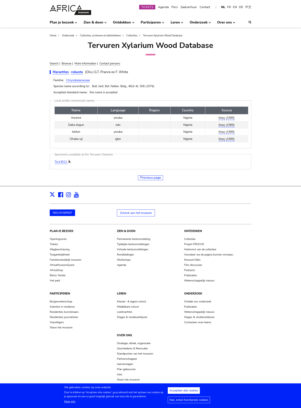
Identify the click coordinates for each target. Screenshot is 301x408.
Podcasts (189, 270)
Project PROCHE (194, 244)
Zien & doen (126, 231)
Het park (55, 280)
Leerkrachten (124, 312)
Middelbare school (128, 307)
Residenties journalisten (64, 317)
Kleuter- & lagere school (131, 301)
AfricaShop (56, 270)
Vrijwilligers (57, 322)
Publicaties (190, 275)
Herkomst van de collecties (200, 249)
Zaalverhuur (188, 7)
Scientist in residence (62, 307)
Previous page (150, 177)
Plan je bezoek (61, 231)
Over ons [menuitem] (226, 24)
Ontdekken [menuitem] (123, 24)
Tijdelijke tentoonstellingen (133, 244)
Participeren (60, 293)
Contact (205, 7)
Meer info (69, 402)
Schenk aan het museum (136, 213)
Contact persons (109, 63)
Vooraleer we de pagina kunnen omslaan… (209, 254)
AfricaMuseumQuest (62, 265)
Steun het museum (61, 327)
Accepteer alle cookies (184, 392)
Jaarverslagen (125, 364)
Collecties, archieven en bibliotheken (100, 35)
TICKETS (147, 7)
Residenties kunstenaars (64, 312)
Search (54, 63)
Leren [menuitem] (177, 24)
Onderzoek (68, 35)
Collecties (131, 35)
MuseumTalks (192, 260)
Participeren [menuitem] (152, 24)
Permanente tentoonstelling (133, 239)
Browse (66, 63)
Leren (121, 293)
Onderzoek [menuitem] (200, 24)
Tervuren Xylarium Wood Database (162, 35)
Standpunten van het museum (135, 353)
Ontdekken (193, 231)
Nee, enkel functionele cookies (189, 401)
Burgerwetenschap (61, 301)
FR (229, 7)
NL (223, 7)
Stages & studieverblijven (132, 317)
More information (85, 63)
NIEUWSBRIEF (62, 213)
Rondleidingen (125, 254)
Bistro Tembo (58, 275)
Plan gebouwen (126, 369)
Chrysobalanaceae (78, 80)
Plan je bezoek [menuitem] (63, 24)
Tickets (54, 244)
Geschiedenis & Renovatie (132, 348)
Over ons (124, 335)
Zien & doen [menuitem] (95, 24)
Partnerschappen (127, 359)
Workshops (124, 260)
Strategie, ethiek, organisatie (133, 343)
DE (241, 7)
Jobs (119, 374)
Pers (174, 7)
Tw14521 (61, 162)
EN (235, 7)
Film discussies (193, 265)
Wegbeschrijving (59, 249)
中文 (248, 7)
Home (53, 35)
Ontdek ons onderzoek (197, 301)
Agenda (163, 7)
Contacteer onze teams (197, 322)
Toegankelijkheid (59, 254)
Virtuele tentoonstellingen (132, 249)
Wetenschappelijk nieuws (199, 280)
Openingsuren (58, 239)
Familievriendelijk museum (65, 260)
